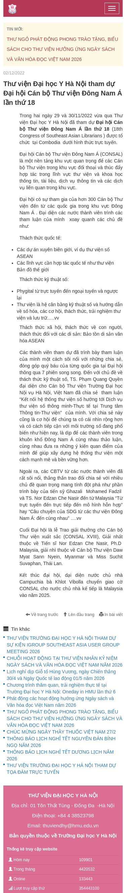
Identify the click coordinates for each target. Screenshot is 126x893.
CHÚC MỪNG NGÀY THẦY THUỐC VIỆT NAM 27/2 (61, 732)
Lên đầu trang (78, 614)
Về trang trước (42, 614)
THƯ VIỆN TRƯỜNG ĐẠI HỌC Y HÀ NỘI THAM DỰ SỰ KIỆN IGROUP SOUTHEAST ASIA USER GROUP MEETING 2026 (63, 644)
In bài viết (111, 614)
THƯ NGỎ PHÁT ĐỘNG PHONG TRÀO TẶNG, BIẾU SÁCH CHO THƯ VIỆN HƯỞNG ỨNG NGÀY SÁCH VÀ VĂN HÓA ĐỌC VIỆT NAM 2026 (62, 49)
